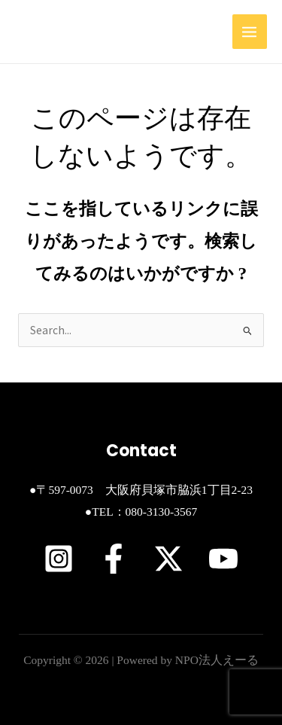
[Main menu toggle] (249, 31)
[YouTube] (223, 559)
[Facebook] (114, 559)
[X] (168, 559)
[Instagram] (59, 559)
